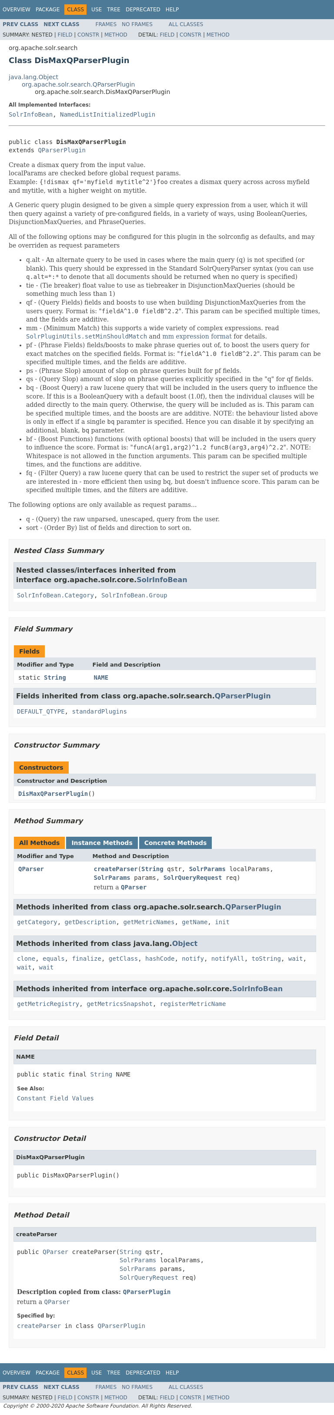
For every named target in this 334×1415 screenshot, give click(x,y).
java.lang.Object (33, 77)
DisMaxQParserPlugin (53, 793)
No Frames (137, 24)
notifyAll (227, 958)
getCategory (37, 922)
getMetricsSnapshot (120, 1003)
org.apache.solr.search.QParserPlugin (78, 84)
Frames (106, 24)
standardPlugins (99, 711)
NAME (101, 677)
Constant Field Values (55, 1098)
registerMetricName (193, 1003)
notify (193, 958)
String (55, 677)
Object (185, 943)
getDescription (90, 922)
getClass (123, 958)
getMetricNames (148, 922)
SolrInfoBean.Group (134, 595)
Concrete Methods (175, 842)
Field (64, 35)
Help (172, 10)
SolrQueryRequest (193, 877)
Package (48, 10)
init (222, 922)
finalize (86, 958)
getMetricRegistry (48, 1003)
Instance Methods (101, 842)
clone (26, 958)
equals (54, 958)
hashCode (159, 958)
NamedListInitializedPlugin (107, 114)
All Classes (186, 24)
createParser (116, 868)
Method (115, 35)
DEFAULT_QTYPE (41, 711)
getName (194, 922)
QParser (31, 868)
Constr (88, 35)
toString (266, 958)
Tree (113, 10)
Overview (16, 10)
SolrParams (207, 868)
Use (96, 10)
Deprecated (143, 10)
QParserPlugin (62, 150)
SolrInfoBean (31, 114)
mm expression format (196, 336)
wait (295, 958)
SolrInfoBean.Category (55, 595)
